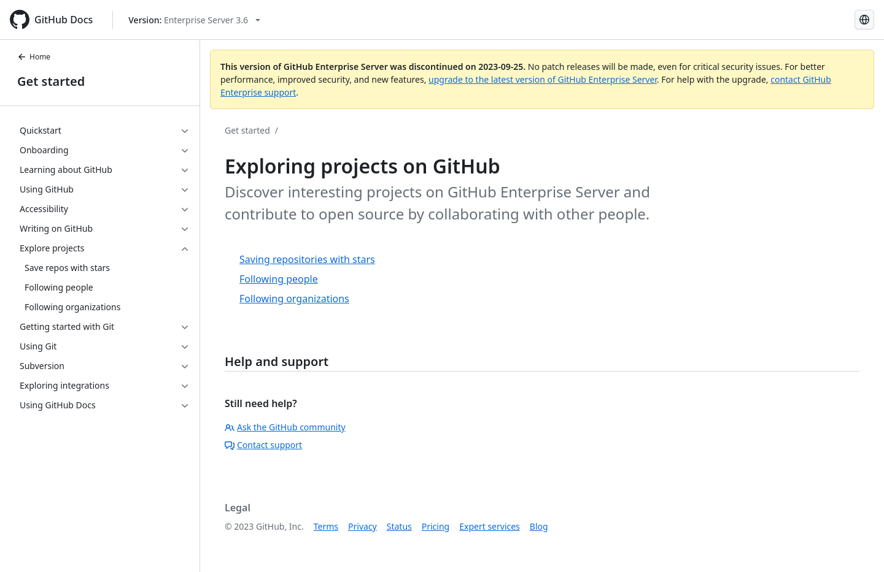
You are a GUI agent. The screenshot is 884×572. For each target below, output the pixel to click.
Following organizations (294, 298)
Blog (539, 526)
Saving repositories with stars (307, 259)
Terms (326, 526)
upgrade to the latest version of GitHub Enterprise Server (542, 79)
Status (399, 526)
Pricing (435, 526)
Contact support (263, 445)
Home (33, 56)
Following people (278, 279)
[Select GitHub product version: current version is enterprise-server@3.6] (194, 19)
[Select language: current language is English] (864, 19)
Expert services (489, 526)
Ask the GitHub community (285, 427)
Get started (51, 81)
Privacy (362, 526)
